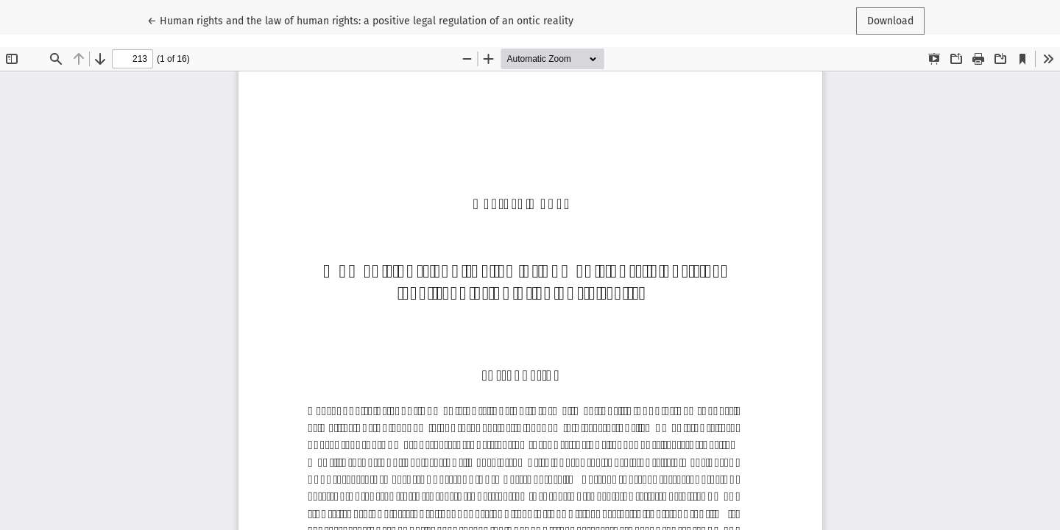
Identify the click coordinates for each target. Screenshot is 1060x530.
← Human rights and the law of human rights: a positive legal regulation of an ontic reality (360, 20)
